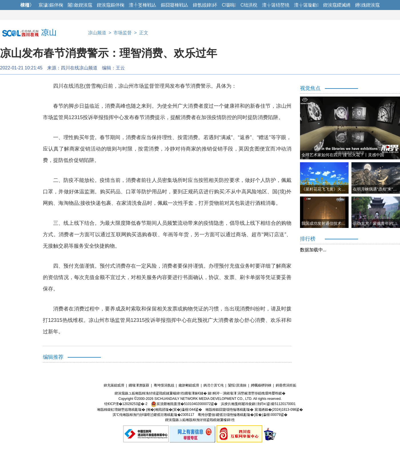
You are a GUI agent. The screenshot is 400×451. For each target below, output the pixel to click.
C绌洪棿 (249, 5)
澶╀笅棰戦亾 (142, 5)
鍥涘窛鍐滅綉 (337, 5)
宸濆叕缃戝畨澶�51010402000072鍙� (184, 404)
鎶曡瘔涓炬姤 (286, 385)
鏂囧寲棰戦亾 (174, 5)
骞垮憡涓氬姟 (164, 385)
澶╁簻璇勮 (306, 5)
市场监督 (122, 32)
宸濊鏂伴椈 (51, 5)
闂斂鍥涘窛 (80, 5)
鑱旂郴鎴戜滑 (189, 385)
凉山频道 (97, 32)
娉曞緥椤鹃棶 (261, 385)
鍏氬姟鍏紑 (205, 5)
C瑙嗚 (229, 5)
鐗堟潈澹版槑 (139, 385)
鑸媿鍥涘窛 (367, 5)
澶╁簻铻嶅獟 (275, 5)
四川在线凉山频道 (79, 67)
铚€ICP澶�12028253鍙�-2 (125, 404)
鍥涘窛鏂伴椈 (110, 5)
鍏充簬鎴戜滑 (114, 385)
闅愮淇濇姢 (237, 385)
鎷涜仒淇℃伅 (213, 385)
